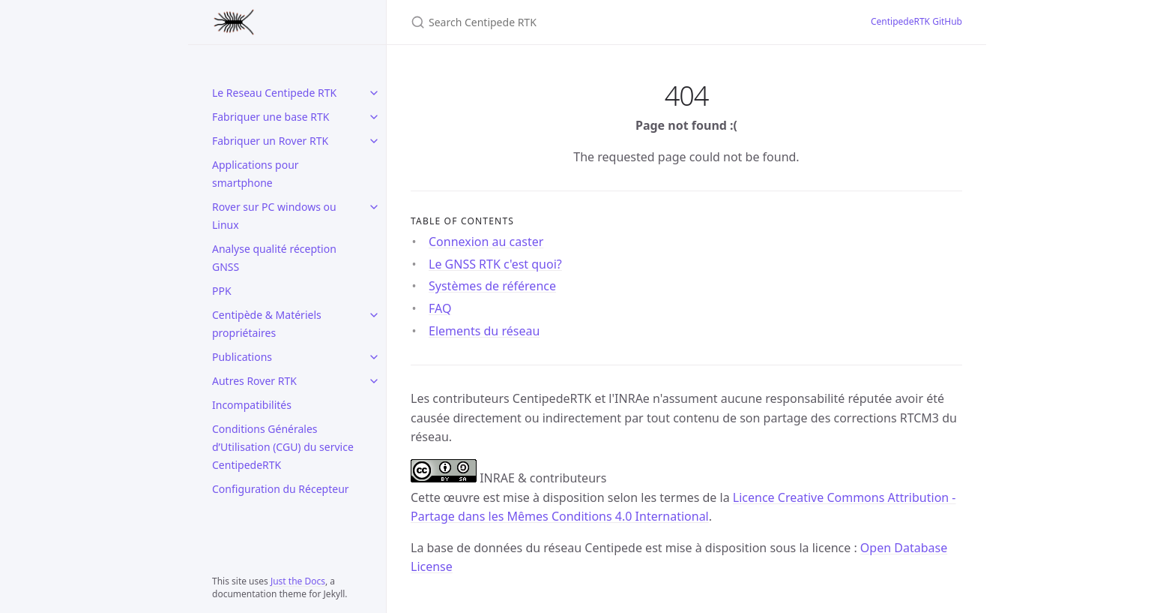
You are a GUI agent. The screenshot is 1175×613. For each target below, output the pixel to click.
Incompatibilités (252, 405)
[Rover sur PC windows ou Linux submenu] (374, 207)
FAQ (440, 308)
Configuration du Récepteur (280, 489)
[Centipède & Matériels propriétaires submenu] (374, 315)
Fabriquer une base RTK (270, 117)
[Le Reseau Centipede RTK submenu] (374, 93)
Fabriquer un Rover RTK (270, 141)
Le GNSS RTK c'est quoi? (495, 264)
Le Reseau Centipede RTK (274, 93)
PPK (222, 291)
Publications (242, 357)
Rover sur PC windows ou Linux (274, 216)
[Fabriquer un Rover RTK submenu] (374, 141)
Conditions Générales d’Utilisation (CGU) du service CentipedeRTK (283, 447)
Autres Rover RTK (254, 381)
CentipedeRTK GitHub (916, 21)
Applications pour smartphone (255, 174)
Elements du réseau (484, 331)
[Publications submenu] (374, 357)
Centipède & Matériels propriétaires (266, 324)
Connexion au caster (486, 241)
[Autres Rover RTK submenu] (374, 381)
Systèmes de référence (492, 286)
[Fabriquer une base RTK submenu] (374, 117)
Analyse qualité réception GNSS (274, 258)
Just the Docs (298, 581)
